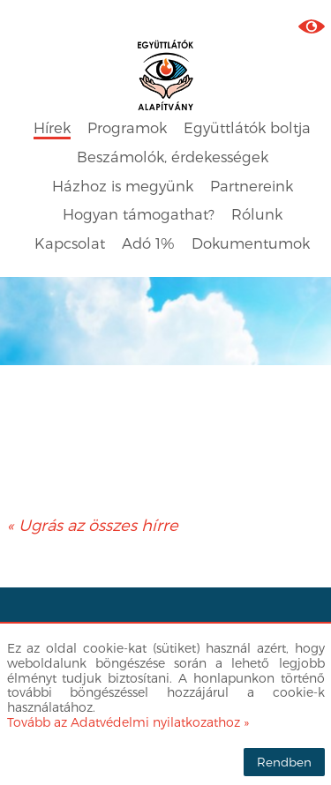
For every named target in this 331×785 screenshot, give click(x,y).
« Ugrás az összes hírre (92, 524)
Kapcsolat (69, 243)
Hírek (52, 127)
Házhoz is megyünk (122, 185)
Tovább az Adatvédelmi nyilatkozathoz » (128, 721)
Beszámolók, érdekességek (172, 156)
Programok (127, 127)
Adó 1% (148, 243)
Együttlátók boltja (247, 127)
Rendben (284, 761)
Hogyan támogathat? (138, 214)
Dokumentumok (251, 243)
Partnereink (251, 185)
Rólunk (256, 214)
